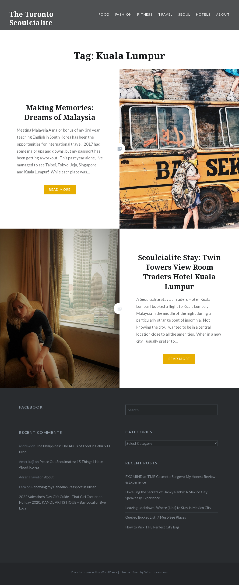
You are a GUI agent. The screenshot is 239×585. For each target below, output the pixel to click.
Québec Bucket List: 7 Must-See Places (155, 517)
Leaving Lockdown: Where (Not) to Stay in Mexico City (168, 508)
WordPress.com (156, 572)
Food (104, 14)
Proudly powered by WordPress (94, 572)
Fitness (145, 14)
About (223, 14)
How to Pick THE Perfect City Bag (152, 527)
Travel (165, 14)
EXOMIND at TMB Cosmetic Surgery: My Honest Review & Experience (170, 479)
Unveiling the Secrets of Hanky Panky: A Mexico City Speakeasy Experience (166, 495)
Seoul (184, 14)
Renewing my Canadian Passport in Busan (63, 487)
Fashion (123, 14)
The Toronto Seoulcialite (31, 18)
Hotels (203, 14)
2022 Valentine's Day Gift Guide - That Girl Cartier (58, 497)
